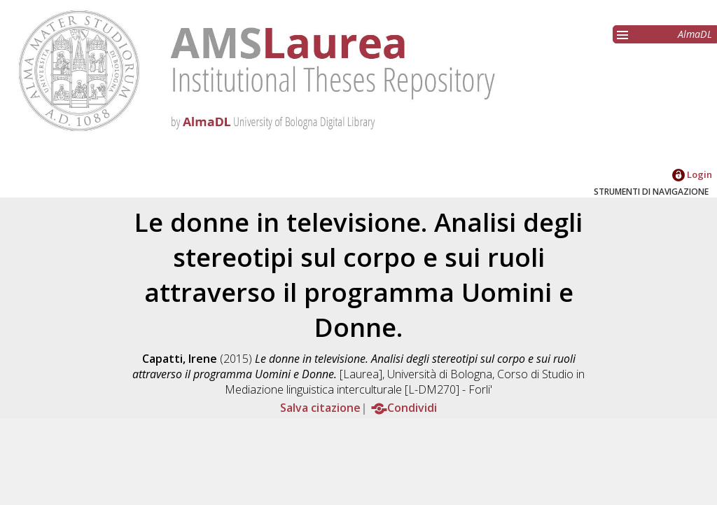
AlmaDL (695, 34)
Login (692, 174)
